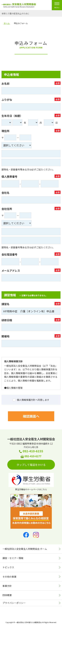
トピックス (8, 567)
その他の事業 (9, 576)
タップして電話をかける (33, 465)
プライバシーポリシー (14, 602)
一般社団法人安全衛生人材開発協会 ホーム (24, 548)
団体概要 (7, 595)
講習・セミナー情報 (12, 558)
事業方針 (7, 585)
